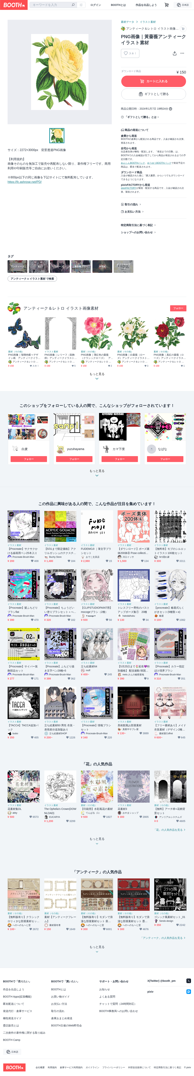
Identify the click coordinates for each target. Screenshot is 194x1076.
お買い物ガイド (60, 996)
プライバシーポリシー (113, 1067)
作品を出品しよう (146, 5)
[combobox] (53, 5)
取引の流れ (131, 204)
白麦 (25, 449)
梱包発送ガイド (12, 1018)
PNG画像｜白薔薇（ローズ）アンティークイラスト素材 (132, 356)
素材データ (127, 21)
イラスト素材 (148, 21)
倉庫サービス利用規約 (71, 1067)
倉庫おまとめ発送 (61, 1018)
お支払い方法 (133, 211)
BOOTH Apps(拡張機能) (17, 996)
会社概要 (40, 1067)
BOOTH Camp (11, 1039)
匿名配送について (13, 1003)
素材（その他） (16, 351)
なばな (162, 449)
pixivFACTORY (128, 188)
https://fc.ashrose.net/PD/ (25, 182)
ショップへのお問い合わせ (137, 232)
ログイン (95, 5)
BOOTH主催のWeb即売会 (66, 1025)
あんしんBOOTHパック (133, 163)
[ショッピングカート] (167, 5)
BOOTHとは (118, 5)
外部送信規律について (139, 1067)
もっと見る (97, 474)
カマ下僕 (119, 449)
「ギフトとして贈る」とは (140, 117)
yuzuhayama (75, 449)
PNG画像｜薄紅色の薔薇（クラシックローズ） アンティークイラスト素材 (96, 356)
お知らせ (104, 989)
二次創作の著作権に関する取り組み (24, 1032)
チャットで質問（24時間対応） (118, 1003)
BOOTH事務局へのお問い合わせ (118, 1011)
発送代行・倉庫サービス (17, 1011)
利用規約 (52, 1067)
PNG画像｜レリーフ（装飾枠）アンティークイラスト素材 (60, 356)
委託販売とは (11, 1025)
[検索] (73, 5)
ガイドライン (92, 1067)
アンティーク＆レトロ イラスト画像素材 (61, 308)
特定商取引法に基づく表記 (137, 225)
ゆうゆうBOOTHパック (159, 163)
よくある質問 (107, 996)
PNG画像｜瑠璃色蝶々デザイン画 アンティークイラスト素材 (23, 356)
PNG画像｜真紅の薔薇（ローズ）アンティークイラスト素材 (169, 356)
